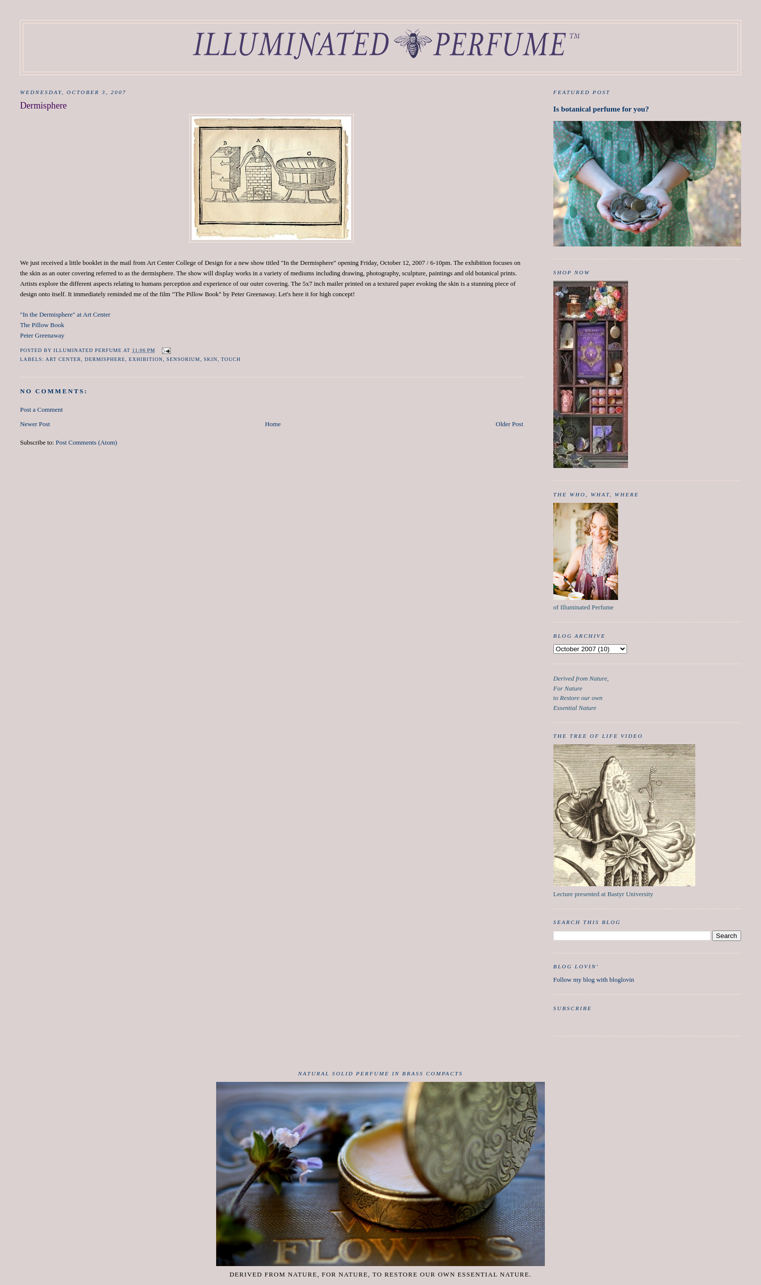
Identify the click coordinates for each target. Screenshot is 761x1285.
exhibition (146, 359)
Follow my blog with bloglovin (593, 979)
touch (231, 359)
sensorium (183, 359)
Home (273, 424)
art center (63, 359)
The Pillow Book (42, 325)
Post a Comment (41, 409)
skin (211, 359)
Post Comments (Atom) (87, 442)
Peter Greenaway (42, 335)
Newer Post (35, 424)
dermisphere (105, 359)
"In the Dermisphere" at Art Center (65, 314)
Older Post (509, 424)
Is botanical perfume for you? (601, 109)
